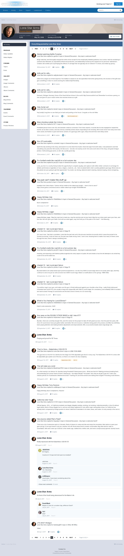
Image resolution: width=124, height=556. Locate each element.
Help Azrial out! (43, 107)
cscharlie (56, 143)
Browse (5, 10)
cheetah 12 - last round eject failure (50, 229)
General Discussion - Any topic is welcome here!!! (80, 56)
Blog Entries (7, 99)
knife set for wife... (44, 73)
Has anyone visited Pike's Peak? (49, 419)
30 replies (56, 154)
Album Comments (9, 90)
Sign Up (118, 4)
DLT (55, 124)
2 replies (55, 191)
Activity (13, 10)
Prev (36, 49)
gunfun (56, 56)
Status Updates (8, 54)
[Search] (107, 10)
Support (28, 10)
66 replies (55, 173)
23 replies (54, 360)
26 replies (56, 84)
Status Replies (8, 57)
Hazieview (57, 317)
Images (6, 79)
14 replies (54, 223)
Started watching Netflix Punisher (49, 54)
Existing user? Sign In (104, 4)
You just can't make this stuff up (51, 180)
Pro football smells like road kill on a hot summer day (56, 160)
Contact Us (62, 549)
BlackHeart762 (58, 368)
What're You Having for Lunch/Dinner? (51, 301)
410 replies (57, 309)
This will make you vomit (46, 366)
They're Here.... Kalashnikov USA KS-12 (52, 349)
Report (52, 342)
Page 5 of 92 (83, 49)
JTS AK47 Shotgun (44, 523)
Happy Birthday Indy (44, 197)
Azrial (55, 109)
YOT (43, 511)
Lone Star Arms (42, 56)
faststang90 (57, 525)
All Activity (7, 44)
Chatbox (47, 10)
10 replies (53, 413)
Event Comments (9, 116)
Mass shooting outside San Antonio (50, 122)
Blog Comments (8, 103)
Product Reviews (9, 125)
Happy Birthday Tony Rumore (48, 385)
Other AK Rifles (72, 525)
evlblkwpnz (57, 387)
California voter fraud (45, 400)
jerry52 (56, 162)
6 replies (56, 67)
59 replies (56, 135)
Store (20, 10)
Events (6, 112)
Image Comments (9, 83)
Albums (6, 87)
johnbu (56, 231)
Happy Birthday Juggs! (45, 212)
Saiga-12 (67, 231)
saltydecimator (58, 75)
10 (66, 49)
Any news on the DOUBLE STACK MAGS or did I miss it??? (59, 315)
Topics (6, 66)
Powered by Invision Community (62, 553)
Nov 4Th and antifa (44, 141)
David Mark (46, 503)
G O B (55, 402)
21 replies (53, 379)
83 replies (56, 328)
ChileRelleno (58, 199)
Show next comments (48, 484)
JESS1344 (45, 449)
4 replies (55, 116)
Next (71, 49)
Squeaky (56, 421)
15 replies (53, 394)
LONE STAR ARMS (75, 351)
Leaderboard (38, 10)
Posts (5, 70)
